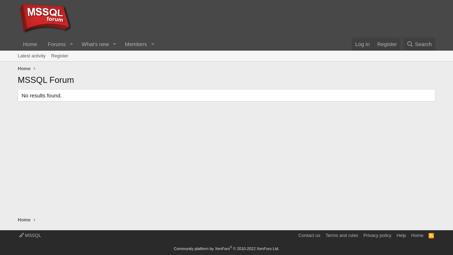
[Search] (419, 44)
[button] (71, 44)
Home (30, 44)
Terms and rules (342, 235)
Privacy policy (377, 235)
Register (59, 55)
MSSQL (30, 235)
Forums (57, 44)
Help (401, 235)
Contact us (309, 235)
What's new (95, 44)
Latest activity (32, 55)
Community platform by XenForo (226, 248)
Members (136, 44)
